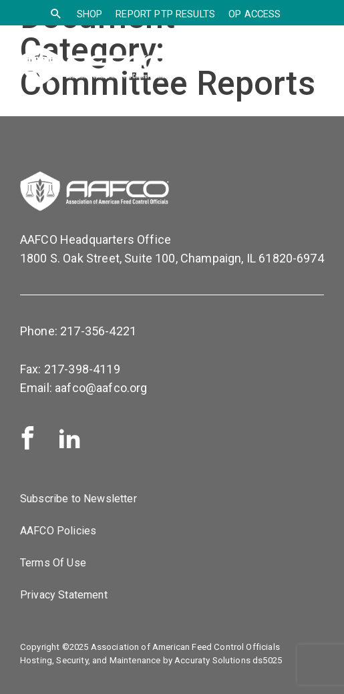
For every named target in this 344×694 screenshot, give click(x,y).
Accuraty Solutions (212, 660)
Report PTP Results (165, 14)
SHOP (90, 14)
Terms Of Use (53, 562)
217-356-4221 (98, 331)
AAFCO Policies (58, 530)
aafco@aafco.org (101, 388)
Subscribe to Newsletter (78, 498)
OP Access (254, 14)
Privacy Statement (64, 594)
